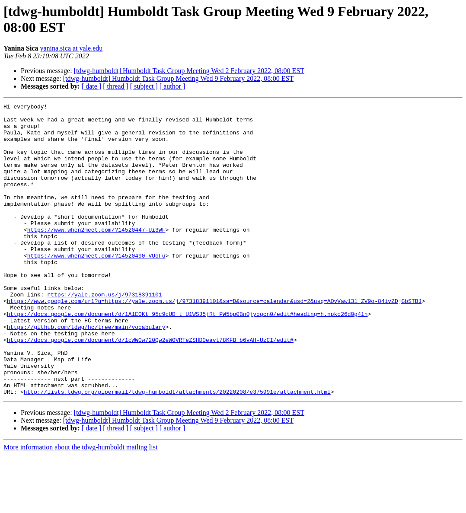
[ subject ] (144, 86)
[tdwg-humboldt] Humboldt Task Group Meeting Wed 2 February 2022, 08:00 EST (189, 70)
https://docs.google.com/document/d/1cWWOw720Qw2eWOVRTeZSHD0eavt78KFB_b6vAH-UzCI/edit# (150, 388)
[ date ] (91, 86)
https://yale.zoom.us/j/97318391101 (104, 333)
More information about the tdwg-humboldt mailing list (80, 505)
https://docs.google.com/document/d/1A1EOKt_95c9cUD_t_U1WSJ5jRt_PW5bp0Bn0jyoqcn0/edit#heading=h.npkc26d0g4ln (187, 356)
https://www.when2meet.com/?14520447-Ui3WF (96, 255)
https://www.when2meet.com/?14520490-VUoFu (96, 286)
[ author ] (172, 86)
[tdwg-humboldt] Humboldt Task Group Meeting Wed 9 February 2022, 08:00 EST (178, 78)
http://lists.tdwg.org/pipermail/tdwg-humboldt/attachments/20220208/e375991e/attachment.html (177, 450)
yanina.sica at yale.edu (71, 48)
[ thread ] (115, 86)
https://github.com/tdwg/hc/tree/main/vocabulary (86, 372)
